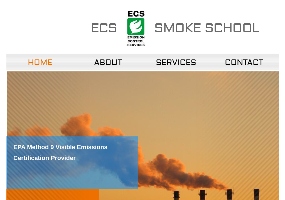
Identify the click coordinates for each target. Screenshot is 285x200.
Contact (244, 63)
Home (40, 63)
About (108, 63)
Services (176, 63)
